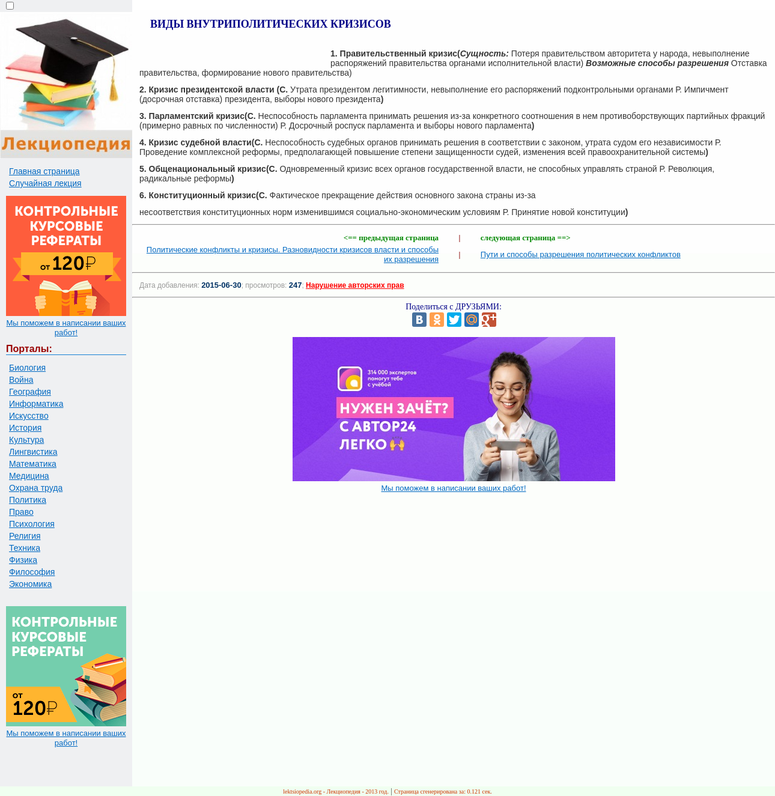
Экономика (30, 584)
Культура (26, 440)
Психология (32, 524)
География (30, 391)
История (25, 428)
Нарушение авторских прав (355, 285)
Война (21, 379)
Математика (32, 464)
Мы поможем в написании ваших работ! (66, 327)
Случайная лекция (45, 183)
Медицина (29, 476)
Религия (25, 536)
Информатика (36, 404)
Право (21, 512)
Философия (32, 572)
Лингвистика (33, 452)
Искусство (29, 416)
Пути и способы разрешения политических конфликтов (581, 254)
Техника (24, 548)
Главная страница (44, 171)
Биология (27, 367)
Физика (23, 560)
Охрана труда (35, 488)
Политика (27, 500)
